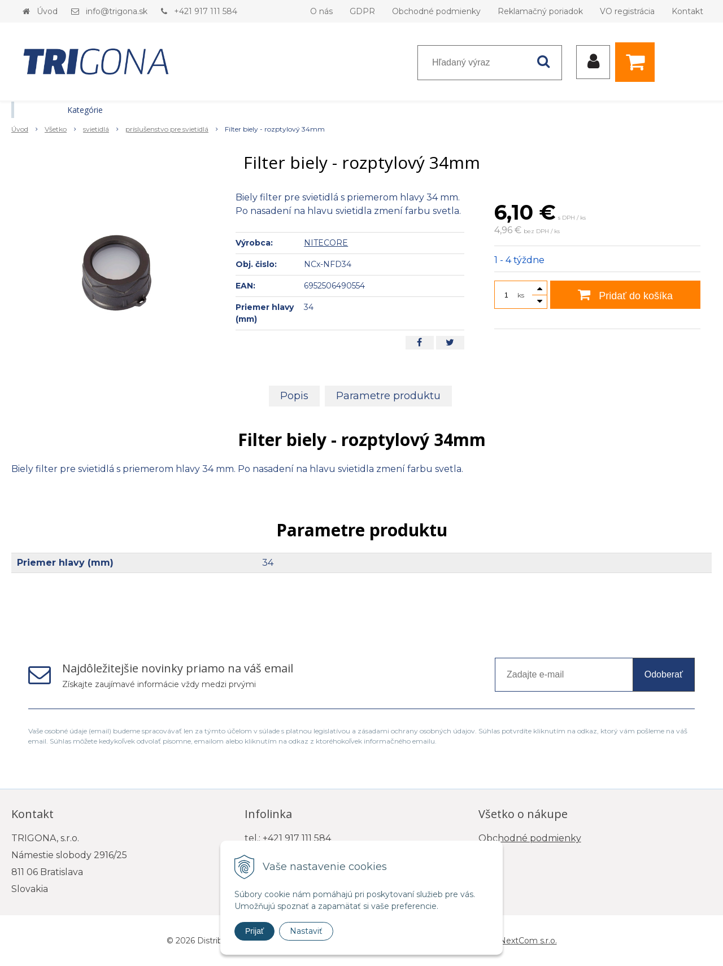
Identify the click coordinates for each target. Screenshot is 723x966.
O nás (321, 11)
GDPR (362, 11)
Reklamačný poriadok (540, 11)
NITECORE (326, 243)
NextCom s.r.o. (528, 941)
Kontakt (687, 11)
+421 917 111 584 (205, 11)
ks (520, 295)
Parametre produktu (388, 396)
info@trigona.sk (116, 11)
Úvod (47, 11)
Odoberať (663, 674)
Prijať (254, 931)
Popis (294, 396)
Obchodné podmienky (436, 11)
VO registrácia (627, 11)
